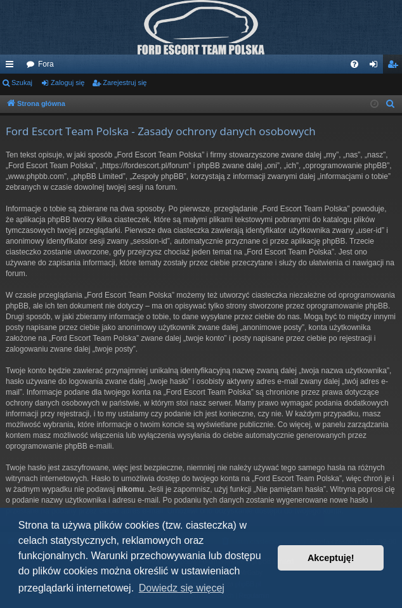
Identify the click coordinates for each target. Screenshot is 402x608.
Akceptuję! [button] (331, 558)
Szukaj (21, 82)
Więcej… (12, 67)
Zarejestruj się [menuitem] (395, 67)
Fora (46, 64)
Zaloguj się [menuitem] (376, 67)
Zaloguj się (67, 82)
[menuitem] (354, 64)
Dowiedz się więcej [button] (181, 588)
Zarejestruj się (124, 82)
